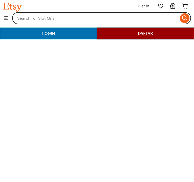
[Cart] (185, 6)
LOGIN (48, 33)
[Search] (185, 18)
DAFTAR (145, 33)
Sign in (143, 6)
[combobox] (95, 18)
